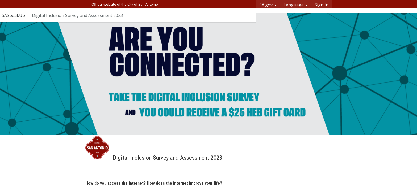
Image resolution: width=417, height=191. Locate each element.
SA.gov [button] (267, 5)
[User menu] (247, 15)
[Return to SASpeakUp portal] (16, 15)
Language (295, 5)
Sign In (321, 5)
